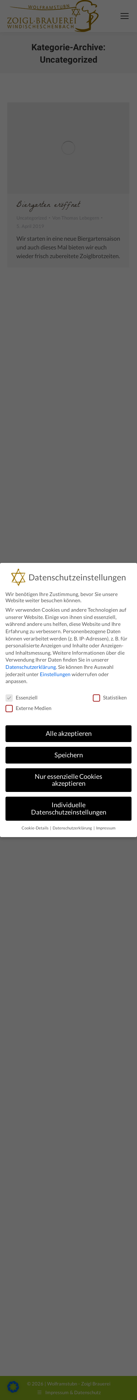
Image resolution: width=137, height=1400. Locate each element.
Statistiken (110, 697)
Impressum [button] (105, 828)
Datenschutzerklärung (30, 667)
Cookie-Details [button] (35, 828)
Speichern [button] (68, 755)
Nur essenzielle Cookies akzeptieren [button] (68, 780)
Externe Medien (28, 708)
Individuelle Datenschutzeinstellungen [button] (68, 808)
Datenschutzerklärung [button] (73, 828)
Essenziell (21, 697)
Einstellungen (55, 674)
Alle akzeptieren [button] (69, 733)
